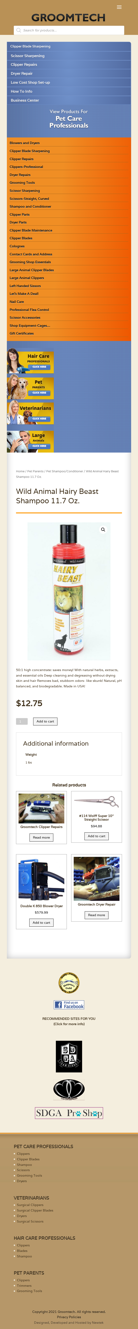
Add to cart (45, 721)
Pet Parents (35, 471)
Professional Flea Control (29, 310)
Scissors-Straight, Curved (29, 199)
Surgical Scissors (30, 1221)
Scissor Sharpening (27, 55)
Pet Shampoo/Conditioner (64, 471)
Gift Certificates (22, 333)
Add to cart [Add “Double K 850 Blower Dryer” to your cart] (41, 923)
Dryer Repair (21, 73)
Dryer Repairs (20, 175)
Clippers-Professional (26, 167)
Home (20, 471)
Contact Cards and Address (31, 254)
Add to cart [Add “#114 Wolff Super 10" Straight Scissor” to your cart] (96, 836)
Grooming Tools (22, 183)
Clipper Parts (20, 215)
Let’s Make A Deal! (24, 294)
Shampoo (24, 1165)
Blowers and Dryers (25, 143)
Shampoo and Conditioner (30, 206)
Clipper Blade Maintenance (31, 230)
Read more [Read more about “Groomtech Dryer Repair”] (96, 915)
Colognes (17, 246)
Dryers (22, 1181)
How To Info (21, 91)
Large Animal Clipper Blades (32, 270)
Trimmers (24, 1286)
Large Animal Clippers (27, 278)
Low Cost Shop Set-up (30, 82)
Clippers (23, 1154)
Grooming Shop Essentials (30, 262)
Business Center (25, 100)
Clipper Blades (21, 238)
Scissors (23, 1170)
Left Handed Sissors (25, 286)
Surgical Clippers (30, 1205)
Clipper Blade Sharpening (30, 46)
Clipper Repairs (24, 64)
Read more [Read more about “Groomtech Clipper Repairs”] (41, 837)
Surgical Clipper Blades (35, 1210)
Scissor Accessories (25, 318)
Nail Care (17, 302)
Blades (22, 1251)
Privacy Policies (69, 1317)
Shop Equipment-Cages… (30, 326)
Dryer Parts (18, 222)
